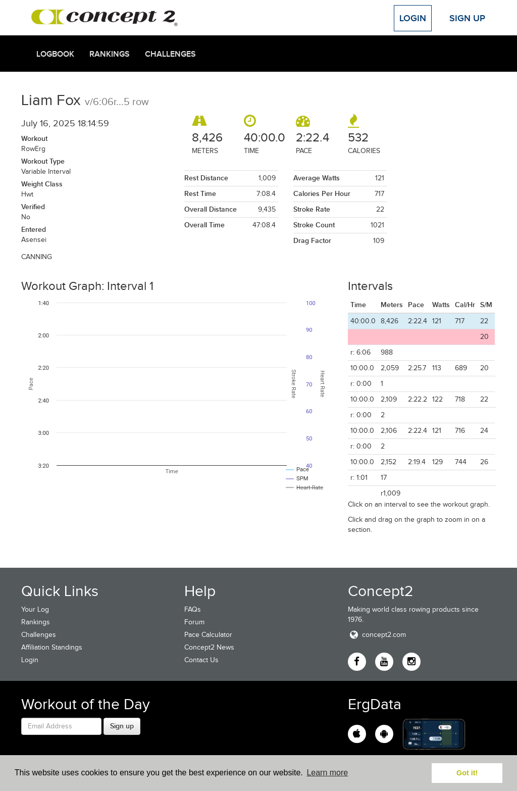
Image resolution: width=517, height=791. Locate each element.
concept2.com (377, 634)
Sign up (122, 726)
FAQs (192, 609)
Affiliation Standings (51, 647)
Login (412, 18)
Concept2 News (209, 647)
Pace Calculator (208, 634)
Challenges (170, 54)
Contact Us (201, 660)
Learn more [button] (327, 772)
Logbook (55, 54)
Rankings (109, 54)
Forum (194, 622)
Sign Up (467, 18)
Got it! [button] (467, 773)
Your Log (35, 609)
